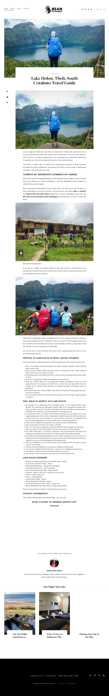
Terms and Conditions (68, 675)
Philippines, (44, 553)
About (12, 8)
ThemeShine (71, 683)
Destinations (9, 10)
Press (19, 8)
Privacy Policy (37, 675)
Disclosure (51, 675)
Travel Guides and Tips (65, 553)
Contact (26, 8)
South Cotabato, (53, 553)
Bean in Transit (48, 683)
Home (6, 8)
